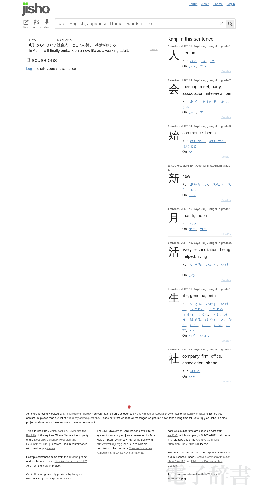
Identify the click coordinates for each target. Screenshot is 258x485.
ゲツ (192, 229)
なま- (194, 324)
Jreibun (154, 49)
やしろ (195, 371)
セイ (192, 335)
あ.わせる (209, 101)
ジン (192, 66)
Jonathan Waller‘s (206, 474)
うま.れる (216, 309)
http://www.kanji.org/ (109, 444)
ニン (203, 66)
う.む (216, 314)
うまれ (203, 314)
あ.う (194, 101)
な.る (206, 324)
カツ (192, 275)
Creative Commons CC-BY (71, 461)
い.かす (211, 264)
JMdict (52, 430)
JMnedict (75, 430)
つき (193, 223)
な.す (218, 324)
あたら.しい (199, 184)
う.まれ (187, 314)
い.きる (195, 264)
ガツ (203, 229)
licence (51, 448)
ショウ (205, 335)
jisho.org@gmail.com (195, 413)
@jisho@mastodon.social (148, 413)
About (205, 4)
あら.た (217, 184)
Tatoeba (73, 457)
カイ (192, 112)
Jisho (36, 9)
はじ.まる (189, 146)
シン (192, 195)
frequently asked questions (83, 418)
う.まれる (197, 309)
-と (212, 60)
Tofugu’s (77, 474)
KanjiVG (173, 435)
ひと (193, 60)
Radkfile (31, 435)
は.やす (210, 319)
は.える (195, 319)
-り (203, 60)
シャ (192, 376)
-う (192, 330)
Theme (218, 4)
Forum (193, 4)
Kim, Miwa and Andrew (76, 413)
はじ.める (197, 141)
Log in (231, 4)
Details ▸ (226, 71)
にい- (195, 189)
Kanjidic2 (62, 430)
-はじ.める (217, 141)
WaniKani (65, 478)
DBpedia (210, 452)
